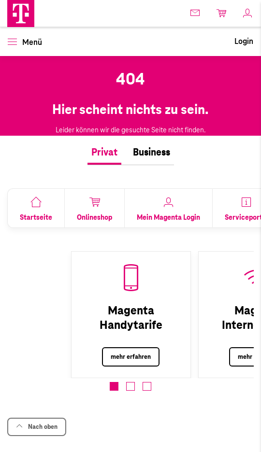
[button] (20, 13)
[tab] (104, 153)
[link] (196, 12)
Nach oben (37, 427)
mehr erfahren (131, 357)
